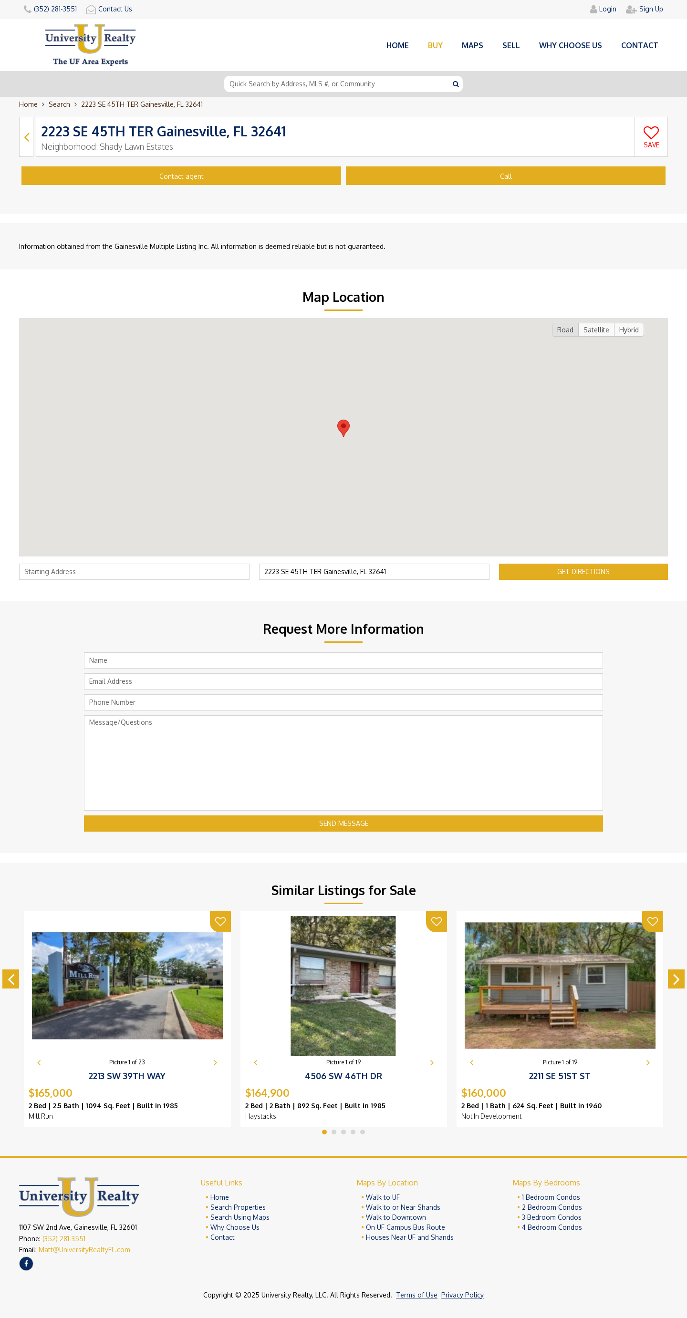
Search (59, 104)
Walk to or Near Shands (403, 1207)
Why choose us (570, 45)
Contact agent (181, 176)
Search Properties (238, 1207)
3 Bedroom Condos (552, 1217)
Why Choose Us (235, 1227)
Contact (639, 45)
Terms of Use (416, 1295)
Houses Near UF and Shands (410, 1237)
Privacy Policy (462, 1295)
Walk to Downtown (396, 1217)
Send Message (343, 823)
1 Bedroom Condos (551, 1197)
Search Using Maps (240, 1217)
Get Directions (583, 571)
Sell (511, 45)
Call (506, 176)
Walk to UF (383, 1197)
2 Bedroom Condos (552, 1207)
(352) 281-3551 (63, 1239)
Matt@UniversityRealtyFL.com (84, 1250)
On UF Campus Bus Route (405, 1227)
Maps (472, 45)
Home (397, 45)
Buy (435, 45)
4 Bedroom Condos (552, 1227)
